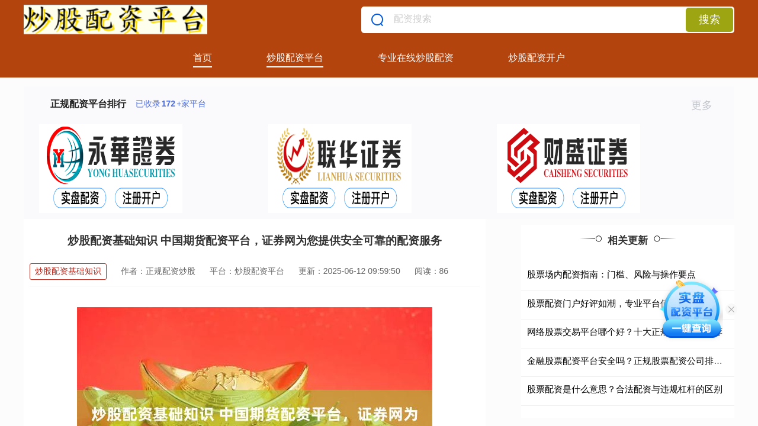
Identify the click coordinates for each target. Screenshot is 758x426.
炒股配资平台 (294, 58)
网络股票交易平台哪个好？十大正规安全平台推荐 (624, 332)
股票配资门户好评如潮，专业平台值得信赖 (611, 303)
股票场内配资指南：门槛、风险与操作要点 (611, 274)
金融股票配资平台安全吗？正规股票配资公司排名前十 (633, 361)
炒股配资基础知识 (68, 271)
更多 (706, 105)
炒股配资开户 (536, 58)
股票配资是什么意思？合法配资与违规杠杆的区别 (624, 389)
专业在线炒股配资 (416, 58)
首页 (202, 58)
